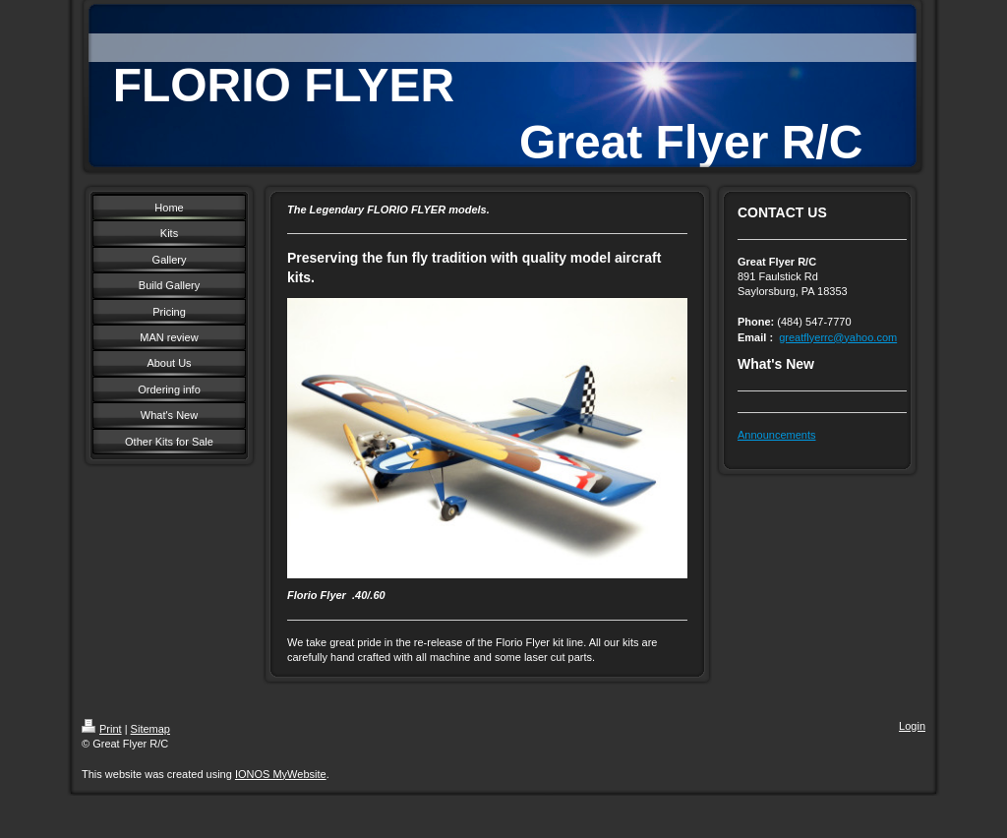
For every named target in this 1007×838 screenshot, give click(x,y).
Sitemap (150, 729)
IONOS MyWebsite (280, 774)
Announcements (777, 435)
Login (912, 726)
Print (102, 729)
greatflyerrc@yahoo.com (838, 337)
